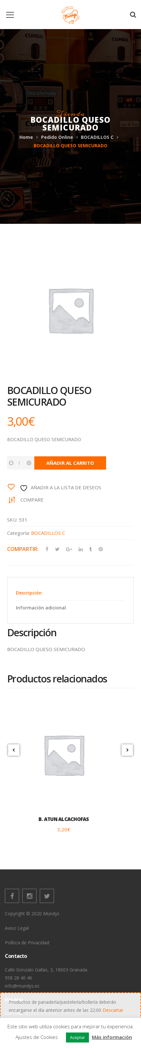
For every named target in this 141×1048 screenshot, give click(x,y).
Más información (112, 1037)
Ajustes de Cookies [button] (37, 1037)
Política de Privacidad (27, 942)
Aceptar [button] (77, 1037)
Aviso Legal (17, 928)
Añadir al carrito (70, 463)
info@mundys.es (22, 986)
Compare (32, 499)
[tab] (70, 593)
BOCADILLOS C (97, 137)
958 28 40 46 (18, 978)
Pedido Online (57, 137)
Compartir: (22, 549)
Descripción (29, 593)
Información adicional (41, 608)
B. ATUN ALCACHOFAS (63, 819)
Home (26, 137)
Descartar (113, 1010)
